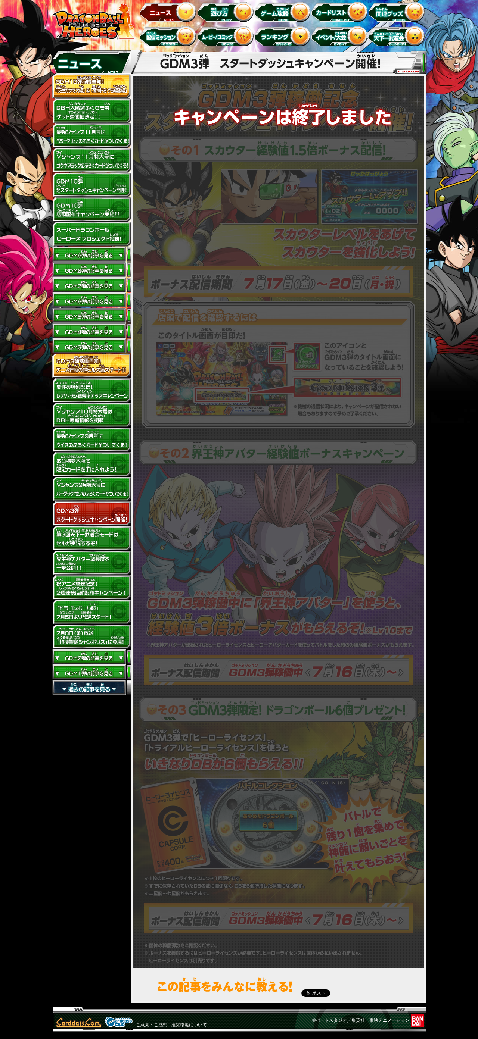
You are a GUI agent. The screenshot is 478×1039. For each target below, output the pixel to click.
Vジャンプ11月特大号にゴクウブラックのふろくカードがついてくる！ (91, 160)
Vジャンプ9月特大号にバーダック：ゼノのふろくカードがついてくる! (91, 489)
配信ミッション (169, 36)
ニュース (169, 11)
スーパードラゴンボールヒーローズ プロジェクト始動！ (91, 234)
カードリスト (340, 11)
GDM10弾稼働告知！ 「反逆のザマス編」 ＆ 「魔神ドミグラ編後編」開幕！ (91, 86)
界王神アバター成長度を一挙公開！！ (91, 563)
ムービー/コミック (226, 36)
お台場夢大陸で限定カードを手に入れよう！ (91, 464)
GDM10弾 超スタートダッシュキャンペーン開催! (91, 185)
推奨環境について (189, 1024)
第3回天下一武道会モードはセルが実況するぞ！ (91, 538)
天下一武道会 (398, 36)
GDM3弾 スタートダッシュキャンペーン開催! (91, 513)
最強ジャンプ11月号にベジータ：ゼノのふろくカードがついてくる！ (91, 135)
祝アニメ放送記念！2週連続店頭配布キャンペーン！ (91, 587)
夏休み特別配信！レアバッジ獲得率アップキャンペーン (91, 390)
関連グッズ (398, 11)
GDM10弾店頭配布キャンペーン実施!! (91, 209)
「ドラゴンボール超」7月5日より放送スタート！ (91, 612)
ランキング (283, 36)
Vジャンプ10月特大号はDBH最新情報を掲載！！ (91, 415)
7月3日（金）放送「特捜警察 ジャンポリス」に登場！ (91, 637)
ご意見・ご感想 (151, 1024)
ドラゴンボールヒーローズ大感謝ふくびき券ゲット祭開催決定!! (91, 111)
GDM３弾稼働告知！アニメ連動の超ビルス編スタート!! (91, 366)
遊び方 (226, 11)
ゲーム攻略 (283, 11)
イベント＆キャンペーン (340, 36)
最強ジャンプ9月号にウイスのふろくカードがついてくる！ (91, 440)
